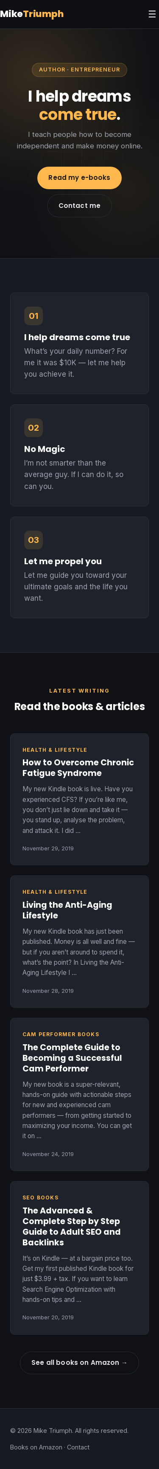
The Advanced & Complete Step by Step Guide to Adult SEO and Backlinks (71, 1226)
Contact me (80, 205)
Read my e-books (79, 177)
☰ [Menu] (152, 14)
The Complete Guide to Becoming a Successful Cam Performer (72, 1058)
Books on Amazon (36, 1447)
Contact (78, 1447)
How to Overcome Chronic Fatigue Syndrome (78, 768)
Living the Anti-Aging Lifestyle (67, 910)
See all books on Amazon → (79, 1362)
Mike (32, 13)
